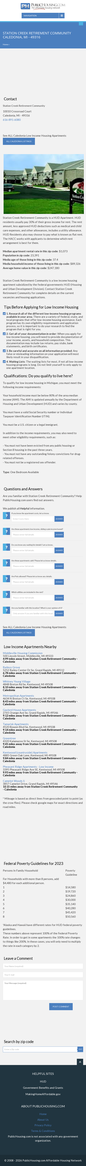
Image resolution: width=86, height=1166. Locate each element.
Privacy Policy (43, 1125)
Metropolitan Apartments (18, 695)
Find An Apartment (81, 23)
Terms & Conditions (43, 1130)
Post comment (61, 1006)
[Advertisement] (43, 72)
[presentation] (24, 1008)
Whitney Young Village (16, 681)
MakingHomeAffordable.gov (43, 1094)
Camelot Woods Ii (14, 780)
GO (80, 1049)
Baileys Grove (11, 667)
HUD (43, 1081)
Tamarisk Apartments (16, 724)
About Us (43, 1119)
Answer (59, 519)
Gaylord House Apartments (19, 709)
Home (5, 44)
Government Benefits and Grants (43, 1087)
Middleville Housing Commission (22, 653)
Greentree (9, 738)
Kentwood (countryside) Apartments (25, 752)
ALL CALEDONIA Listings (18, 141)
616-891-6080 (12, 119)
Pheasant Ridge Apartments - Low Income (28, 766)
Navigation (30, 15)
